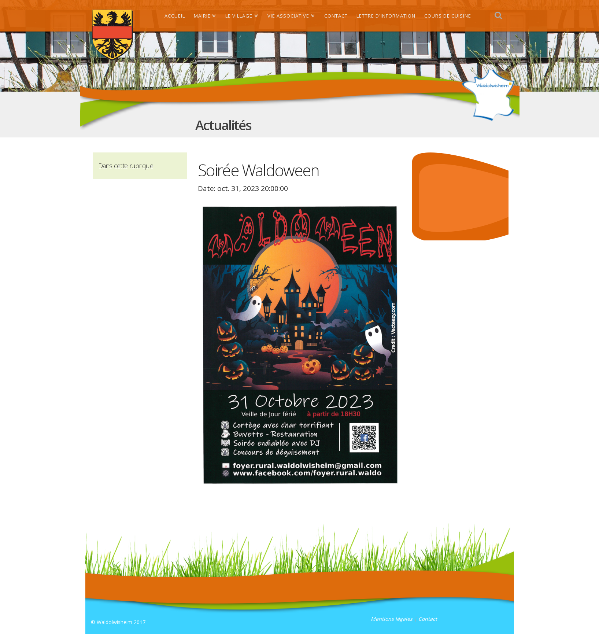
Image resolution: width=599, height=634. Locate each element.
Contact (427, 618)
